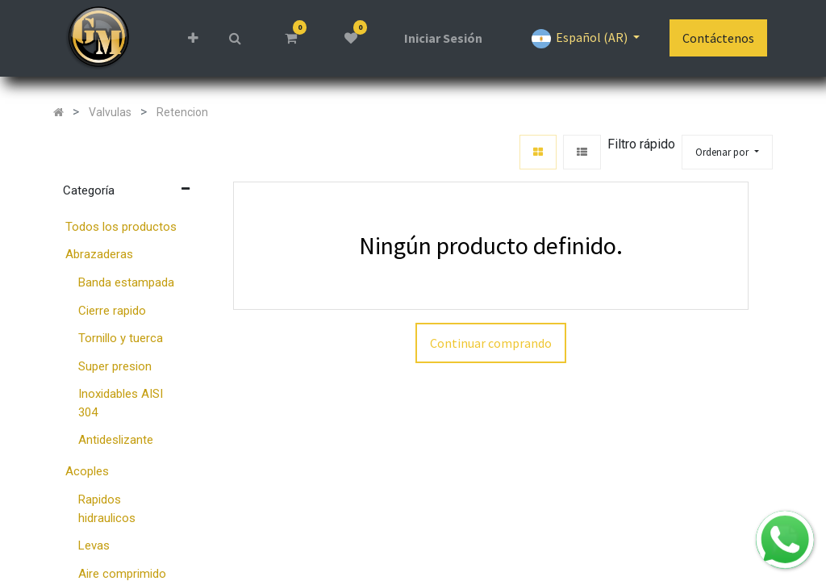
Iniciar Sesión (443, 38)
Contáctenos (718, 38)
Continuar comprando (491, 343)
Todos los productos (121, 226)
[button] (192, 38)
